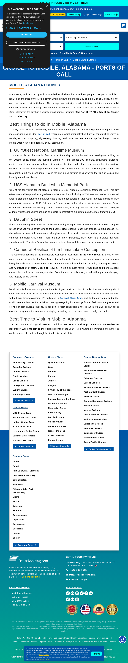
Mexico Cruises (92, 410)
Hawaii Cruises (91, 405)
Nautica (52, 371)
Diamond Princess (57, 403)
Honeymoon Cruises (23, 385)
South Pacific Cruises (95, 442)
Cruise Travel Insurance (100, 638)
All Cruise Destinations (99, 449)
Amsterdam (19, 524)
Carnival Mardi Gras (71, 298)
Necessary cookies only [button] (27, 42)
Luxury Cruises (21, 390)
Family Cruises (20, 376)
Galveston (18, 506)
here (28, 657)
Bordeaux (18, 529)
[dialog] (26, 35)
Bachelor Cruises (22, 367)
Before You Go (23, 638)
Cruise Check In (38, 638)
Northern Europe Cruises (97, 387)
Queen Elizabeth (56, 362)
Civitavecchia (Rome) (24, 475)
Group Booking (74, 15)
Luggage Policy (45, 642)
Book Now (110, 15)
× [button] (47, 6)
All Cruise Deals (24, 446)
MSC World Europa (58, 394)
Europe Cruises (92, 383)
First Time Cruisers (107, 642)
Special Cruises (24, 400)
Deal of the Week (20, 601)
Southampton (20, 480)
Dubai (16, 466)
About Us (19, 650)
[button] (92, 37)
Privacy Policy (44, 655)
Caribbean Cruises (93, 424)
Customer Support (77, 579)
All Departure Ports (26, 545)
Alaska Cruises (91, 396)
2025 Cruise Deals (22, 426)
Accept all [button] (27, 34)
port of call (44, 134)
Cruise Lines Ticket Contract (84, 642)
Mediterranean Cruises (95, 419)
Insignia (52, 385)
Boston (16, 501)
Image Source (106, 650)
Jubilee (52, 381)
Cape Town (18, 519)
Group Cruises (20, 381)
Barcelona (18, 484)
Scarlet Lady (54, 412)
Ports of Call (61, 59)
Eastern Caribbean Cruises (98, 401)
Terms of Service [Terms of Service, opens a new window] (26, 57)
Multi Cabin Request (22, 593)
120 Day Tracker (20, 597)
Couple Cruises (21, 371)
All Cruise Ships (60, 446)
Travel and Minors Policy (58, 638)
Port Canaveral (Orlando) (26, 471)
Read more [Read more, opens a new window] (28, 23)
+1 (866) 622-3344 (76, 570)
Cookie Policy (44, 659)
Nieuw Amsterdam (57, 426)
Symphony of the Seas (60, 390)
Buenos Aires (20, 515)
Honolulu (17, 510)
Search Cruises (91, 46)
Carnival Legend (56, 417)
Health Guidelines (79, 638)
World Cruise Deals (23, 440)
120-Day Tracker (58, 15)
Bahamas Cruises (93, 378)
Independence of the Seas (61, 399)
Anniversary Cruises (23, 362)
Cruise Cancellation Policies (24, 642)
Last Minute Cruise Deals (26, 431)
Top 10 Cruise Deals (22, 605)
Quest (51, 367)
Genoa (16, 461)
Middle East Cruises (94, 437)
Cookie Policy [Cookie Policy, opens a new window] (26, 53)
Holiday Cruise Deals (24, 422)
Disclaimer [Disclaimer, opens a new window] (26, 61)
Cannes (17, 533)
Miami (16, 497)
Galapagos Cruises (93, 433)
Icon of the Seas (56, 431)
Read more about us (29, 577)
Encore (52, 376)
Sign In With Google (94, 15)
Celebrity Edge (56, 422)
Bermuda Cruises (93, 428)
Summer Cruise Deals (24, 436)
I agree (96, 653)
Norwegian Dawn (57, 408)
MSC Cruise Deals (22, 413)
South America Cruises (96, 415)
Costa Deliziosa (56, 435)
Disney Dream (55, 440)
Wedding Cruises (21, 394)
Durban (16, 538)
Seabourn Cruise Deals (25, 417)
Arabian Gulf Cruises (95, 392)
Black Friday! (80, 3)
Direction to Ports (62, 642)
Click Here (87, 53)
